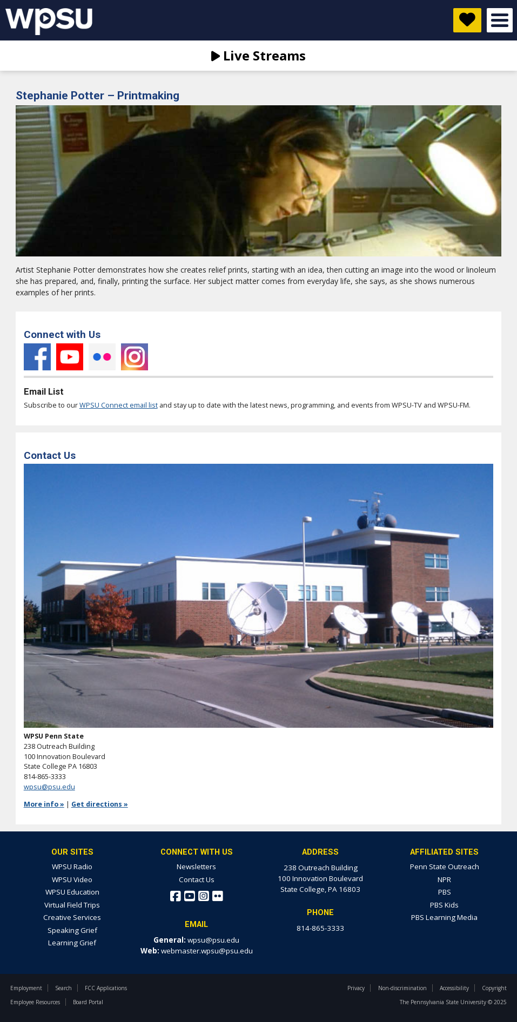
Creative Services (72, 917)
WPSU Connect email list (118, 405)
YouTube (69, 356)
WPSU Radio (72, 866)
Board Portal (88, 1002)
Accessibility (454, 988)
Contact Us (196, 879)
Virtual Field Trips (72, 905)
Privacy (356, 988)
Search (63, 988)
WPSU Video (72, 879)
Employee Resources (35, 1002)
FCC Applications (106, 988)
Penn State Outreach (444, 866)
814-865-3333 (320, 928)
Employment (26, 988)
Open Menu (500, 20)
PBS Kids (444, 905)
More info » (44, 804)
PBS (444, 892)
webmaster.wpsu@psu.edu (207, 951)
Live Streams (258, 55)
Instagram (134, 356)
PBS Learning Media (444, 917)
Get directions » (99, 804)
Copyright (494, 988)
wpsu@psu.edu (49, 786)
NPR (444, 879)
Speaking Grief (72, 930)
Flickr (102, 356)
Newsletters (196, 866)
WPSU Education (72, 892)
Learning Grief (72, 942)
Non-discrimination (402, 988)
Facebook (37, 356)
